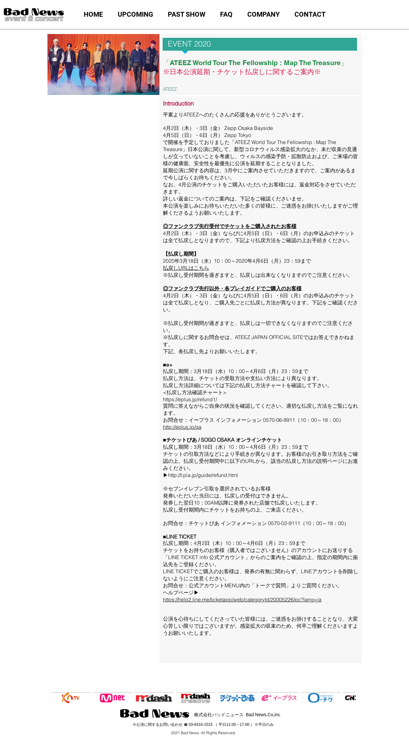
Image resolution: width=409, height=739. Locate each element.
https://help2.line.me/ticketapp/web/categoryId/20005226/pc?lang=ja (242, 599)
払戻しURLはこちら (186, 268)
